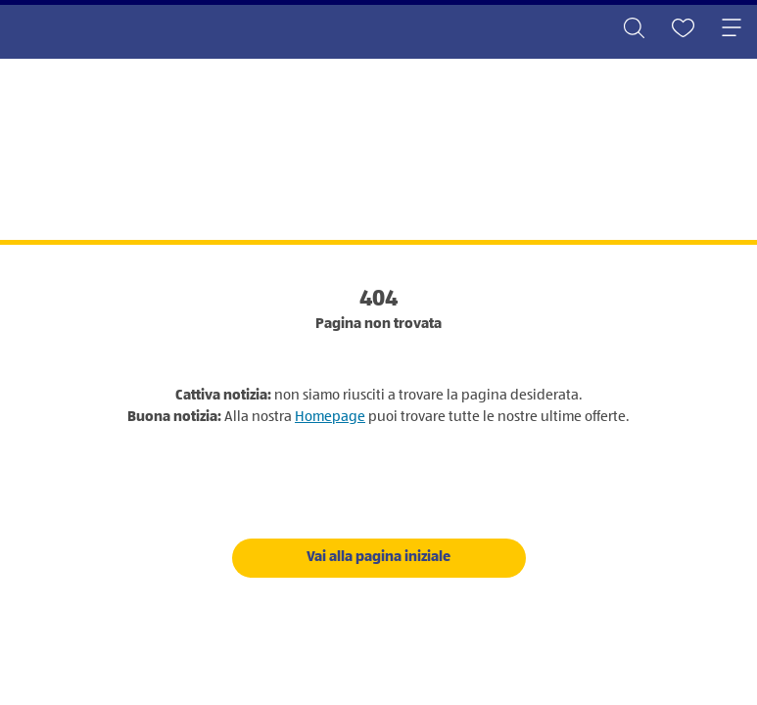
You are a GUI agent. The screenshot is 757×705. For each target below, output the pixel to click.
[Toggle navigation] (731, 29)
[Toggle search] (633, 29)
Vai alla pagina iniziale (378, 556)
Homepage (330, 416)
